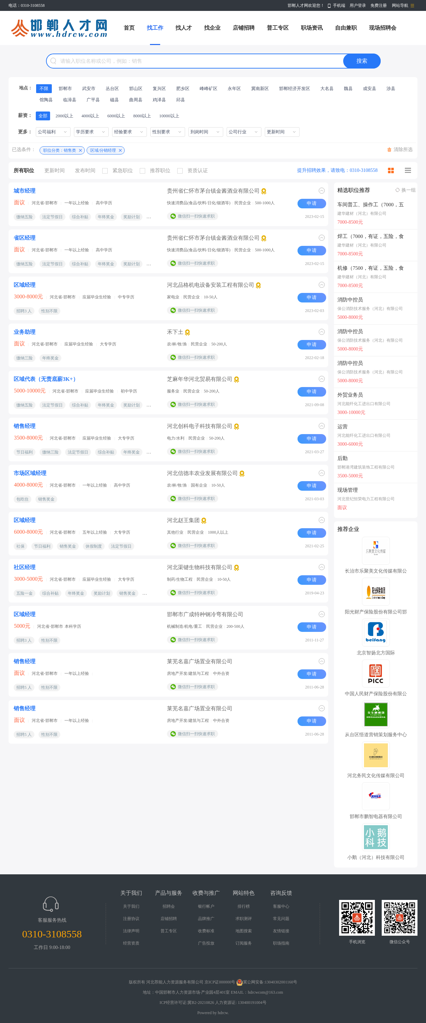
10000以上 (169, 115)
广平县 (93, 99)
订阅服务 (243, 943)
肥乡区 (182, 88)
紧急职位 (119, 171)
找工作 (155, 28)
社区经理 (24, 567)
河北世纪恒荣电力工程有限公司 (366, 498)
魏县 (348, 88)
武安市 (88, 88)
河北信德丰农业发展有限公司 (202, 473)
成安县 (369, 88)
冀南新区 (260, 88)
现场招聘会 (382, 28)
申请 (312, 203)
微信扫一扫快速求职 (196, 216)
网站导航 (400, 5)
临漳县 (69, 99)
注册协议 (131, 918)
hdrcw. (223, 1012)
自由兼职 (346, 28)
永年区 (234, 88)
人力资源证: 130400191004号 (240, 1002)
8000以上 (142, 115)
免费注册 (378, 5)
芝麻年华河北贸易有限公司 (199, 379)
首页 (129, 28)
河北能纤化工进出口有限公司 (364, 403)
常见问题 (281, 918)
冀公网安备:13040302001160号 (266, 982)
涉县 (390, 88)
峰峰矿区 (208, 88)
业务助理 (24, 332)
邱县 (180, 99)
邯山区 (135, 88)
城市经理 (24, 191)
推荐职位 (156, 171)
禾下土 (175, 332)
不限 (44, 88)
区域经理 (24, 285)
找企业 (212, 28)
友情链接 (281, 931)
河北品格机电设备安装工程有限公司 (210, 285)
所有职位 (24, 170)
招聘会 (169, 906)
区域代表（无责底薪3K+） (46, 379)
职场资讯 (312, 28)
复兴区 (159, 88)
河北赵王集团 (183, 520)
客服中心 (281, 906)
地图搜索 (243, 931)
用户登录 (358, 5)
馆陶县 (46, 99)
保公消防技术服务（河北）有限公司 (370, 308)
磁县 (114, 99)
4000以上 (90, 115)
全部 (43, 115)
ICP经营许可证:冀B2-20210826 (186, 1002)
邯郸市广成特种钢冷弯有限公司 (205, 614)
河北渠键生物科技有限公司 (199, 567)
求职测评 (243, 918)
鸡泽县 (159, 99)
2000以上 (64, 115)
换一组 (408, 190)
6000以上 (116, 115)
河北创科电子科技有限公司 (199, 426)
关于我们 (131, 906)
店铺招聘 (244, 28)
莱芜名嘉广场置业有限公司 (199, 661)
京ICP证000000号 (219, 982)
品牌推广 (206, 918)
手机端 (339, 5)
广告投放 (206, 943)
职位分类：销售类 (59, 150)
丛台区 (112, 88)
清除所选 (403, 149)
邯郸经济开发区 (294, 88)
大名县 (327, 88)
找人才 (184, 28)
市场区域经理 (30, 473)
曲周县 (135, 99)
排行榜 (244, 906)
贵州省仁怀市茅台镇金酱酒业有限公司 (213, 191)
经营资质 (131, 943)
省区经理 (24, 238)
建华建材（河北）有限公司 (361, 213)
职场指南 (281, 943)
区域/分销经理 (103, 150)
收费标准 (206, 931)
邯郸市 (65, 88)
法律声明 (131, 931)
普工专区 (278, 28)
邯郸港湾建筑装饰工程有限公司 (366, 467)
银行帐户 (206, 906)
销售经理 (24, 426)
